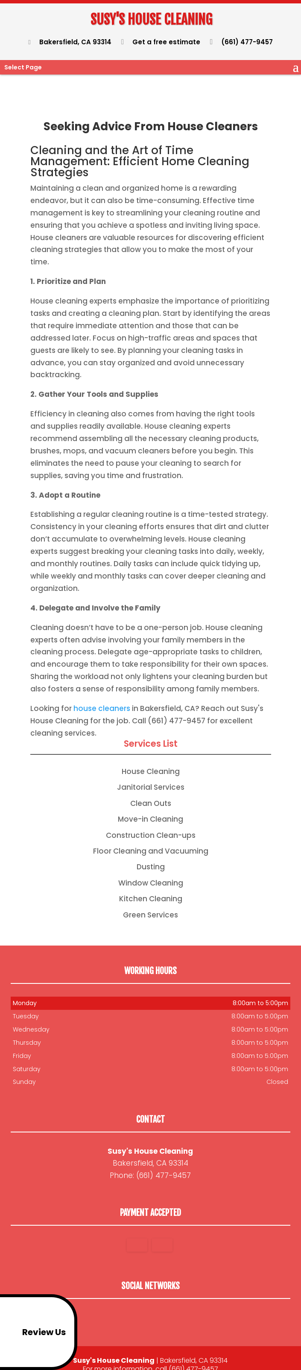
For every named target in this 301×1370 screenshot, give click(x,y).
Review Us (34, 1332)
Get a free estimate (161, 42)
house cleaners (101, 696)
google (149, 1306)
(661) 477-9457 (241, 42)
